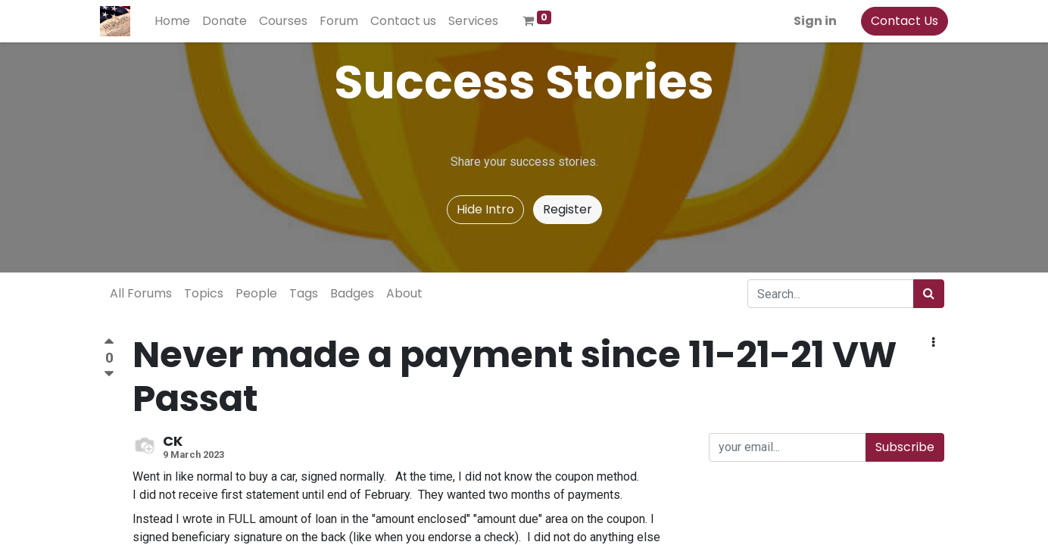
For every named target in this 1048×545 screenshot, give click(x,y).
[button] (933, 343)
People (256, 293)
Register (567, 209)
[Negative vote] (109, 374)
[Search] (928, 293)
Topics (203, 293)
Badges (352, 293)
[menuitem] (176, 21)
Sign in (811, 21)
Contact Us (900, 21)
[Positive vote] (109, 343)
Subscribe (904, 447)
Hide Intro (485, 209)
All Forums (141, 293)
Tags (303, 293)
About (404, 293)
